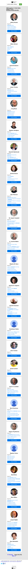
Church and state (10, 73)
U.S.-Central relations (13, 261)
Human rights (9, 331)
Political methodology (11, 26)
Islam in (10, 48)
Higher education (10, 122)
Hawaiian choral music (11, 285)
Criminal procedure (11, 75)
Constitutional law (10, 74)
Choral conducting (10, 284)
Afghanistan (9, 49)
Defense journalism (11, 264)
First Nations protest (11, 542)
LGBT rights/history (11, 427)
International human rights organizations (12, 333)
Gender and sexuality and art (12, 425)
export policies (11, 493)
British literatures (10, 121)
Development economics (12, 565)
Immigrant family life (11, 519)
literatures (11, 119)
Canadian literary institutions (12, 143)
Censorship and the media (12, 241)
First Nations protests (11, 543)
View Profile (14, 32)
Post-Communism (10, 473)
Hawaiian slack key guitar (12, 286)
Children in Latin (12, 306)
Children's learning (10, 308)
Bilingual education (11, 355)
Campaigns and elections (12, 96)
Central (10, 189)
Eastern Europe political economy (13, 471)
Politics (9, 400)
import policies (11, 494)
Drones (8, 51)
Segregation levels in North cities (12, 541)
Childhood (9, 307)
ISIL (8, 52)
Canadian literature (11, 144)
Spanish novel (11, 142)
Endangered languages (11, 217)
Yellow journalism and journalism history (13, 239)
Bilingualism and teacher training (13, 356)
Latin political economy (13, 470)
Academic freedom (11, 120)
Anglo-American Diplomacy (12, 169)
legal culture (11, 72)
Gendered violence (11, 192)
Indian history (11, 212)
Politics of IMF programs (12, 472)
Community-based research (12, 191)
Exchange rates (10, 497)
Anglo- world (11, 168)
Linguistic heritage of (12, 354)
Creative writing (10, 146)
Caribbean (9, 190)
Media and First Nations (11, 545)
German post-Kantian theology (13, 450)
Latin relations (11, 328)
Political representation (11, 27)
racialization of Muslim (13, 518)
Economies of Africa (11, 567)
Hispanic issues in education (13, 353)
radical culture (10, 423)
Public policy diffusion (11, 28)
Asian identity (11, 517)
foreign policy (11, 165)
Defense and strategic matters (13, 262)
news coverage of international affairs (11, 237)
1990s (8, 240)
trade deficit (10, 496)
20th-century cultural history (12, 424)
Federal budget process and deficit (14, 99)
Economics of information (12, 566)
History (9, 376)
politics (10, 25)
